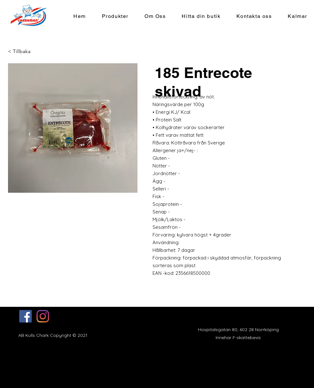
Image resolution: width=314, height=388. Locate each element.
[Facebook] (25, 316)
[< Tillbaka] (20, 51)
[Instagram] (43, 316)
